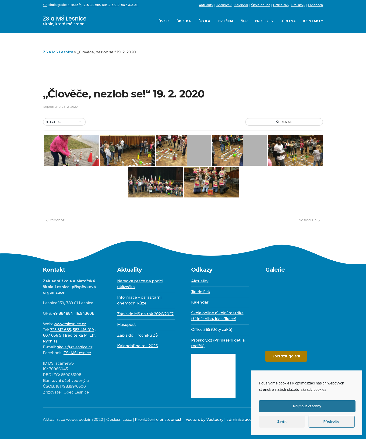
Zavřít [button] (281, 421)
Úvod (163, 21)
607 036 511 (129, 5)
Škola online (260, 5)
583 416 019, (111, 5)
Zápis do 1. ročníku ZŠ (137, 335)
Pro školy (298, 5)
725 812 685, (90, 5)
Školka (184, 21)
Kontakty (313, 21)
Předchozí (55, 220)
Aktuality (206, 5)
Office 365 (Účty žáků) (211, 329)
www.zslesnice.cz (70, 324)
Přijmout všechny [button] (307, 406)
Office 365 (281, 5)
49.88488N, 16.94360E (74, 313)
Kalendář (241, 5)
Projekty (264, 21)
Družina (225, 21)
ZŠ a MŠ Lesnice (65, 21)
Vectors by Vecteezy (204, 419)
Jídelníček (224, 5)
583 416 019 (83, 330)
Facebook (315, 5)
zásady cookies (313, 389)
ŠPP (244, 21)
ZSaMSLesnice (77, 353)
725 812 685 (60, 330)
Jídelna (288, 21)
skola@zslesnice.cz (60, 5)
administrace (239, 419)
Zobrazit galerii (286, 356)
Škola (204, 21)
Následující (309, 220)
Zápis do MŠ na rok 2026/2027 (145, 314)
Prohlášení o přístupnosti (159, 419)
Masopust (126, 324)
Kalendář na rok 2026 (137, 346)
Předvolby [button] (331, 421)
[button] (64, 121)
